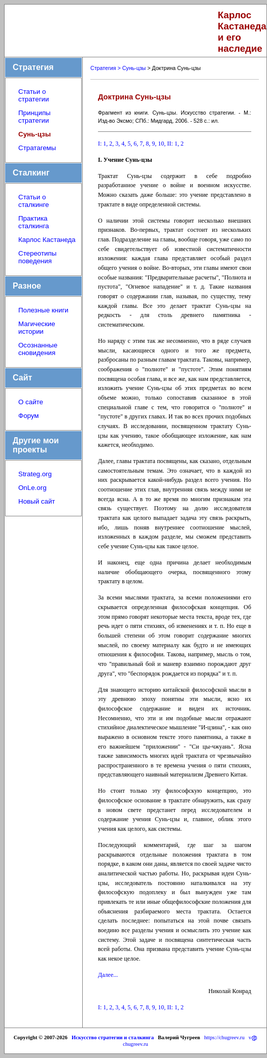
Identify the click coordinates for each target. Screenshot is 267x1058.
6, (136, 143)
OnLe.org (32, 487)
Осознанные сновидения (37, 349)
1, (105, 143)
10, (161, 143)
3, (117, 143)
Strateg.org (35, 474)
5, (129, 143)
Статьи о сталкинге (33, 200)
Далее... (108, 974)
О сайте (30, 402)
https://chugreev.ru (224, 1037)
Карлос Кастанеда (47, 239)
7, (142, 143)
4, (123, 143)
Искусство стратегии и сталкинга (113, 1037)
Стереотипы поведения (37, 257)
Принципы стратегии (34, 116)
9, (154, 143)
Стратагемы (37, 148)
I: (100, 143)
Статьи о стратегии (33, 95)
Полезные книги (43, 310)
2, (111, 143)
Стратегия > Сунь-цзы (118, 68)
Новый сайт (36, 501)
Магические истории (36, 327)
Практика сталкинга (33, 222)
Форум (28, 415)
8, (148, 143)
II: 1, (173, 143)
